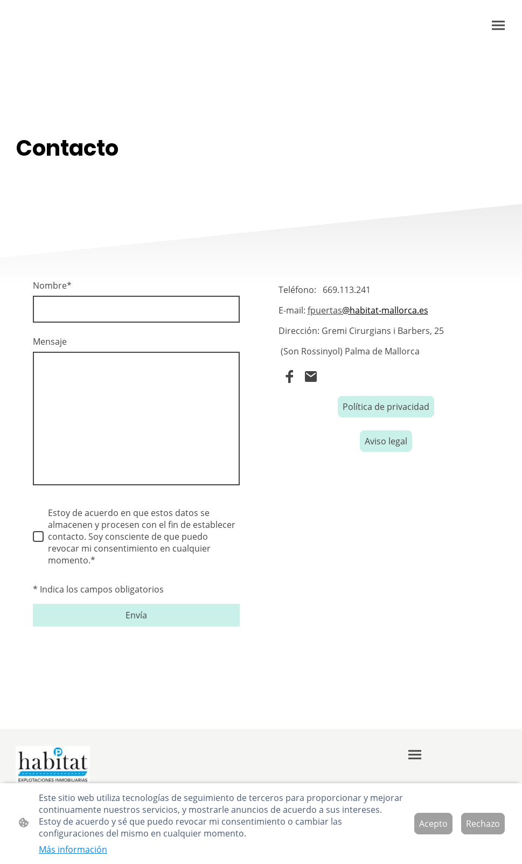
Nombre (52, 285)
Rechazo (483, 824)
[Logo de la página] (53, 764)
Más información (73, 849)
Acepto (433, 824)
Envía (136, 615)
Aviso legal (386, 441)
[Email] (310, 376)
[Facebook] (289, 376)
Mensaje (50, 341)
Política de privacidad (386, 407)
